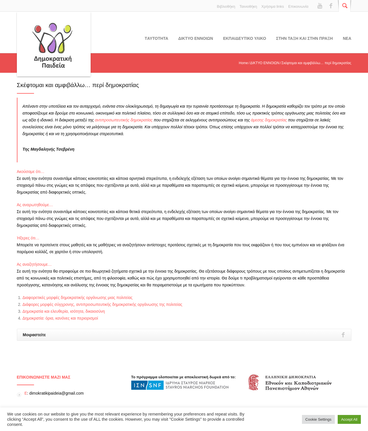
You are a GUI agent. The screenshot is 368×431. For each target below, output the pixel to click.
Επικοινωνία (298, 6)
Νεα (347, 38)
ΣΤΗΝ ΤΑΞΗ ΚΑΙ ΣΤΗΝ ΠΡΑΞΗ (304, 38)
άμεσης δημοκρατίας (269, 120)
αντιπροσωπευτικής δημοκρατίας (124, 120)
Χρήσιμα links (272, 6)
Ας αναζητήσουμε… (34, 264)
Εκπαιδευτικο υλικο (244, 38)
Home (243, 63)
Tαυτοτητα (156, 38)
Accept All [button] (349, 419)
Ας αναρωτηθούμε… (35, 204)
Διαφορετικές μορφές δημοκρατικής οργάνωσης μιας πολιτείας (78, 297)
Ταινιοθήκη (248, 6)
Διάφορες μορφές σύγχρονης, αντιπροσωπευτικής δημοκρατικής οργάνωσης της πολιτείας (102, 304)
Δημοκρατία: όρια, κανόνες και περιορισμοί (60, 318)
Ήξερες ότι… (28, 238)
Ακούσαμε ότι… (31, 171)
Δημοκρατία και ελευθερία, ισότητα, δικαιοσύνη (64, 311)
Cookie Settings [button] (318, 419)
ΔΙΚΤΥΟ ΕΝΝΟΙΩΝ (195, 38)
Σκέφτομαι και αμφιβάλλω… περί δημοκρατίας (78, 85)
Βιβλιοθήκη (226, 6)
